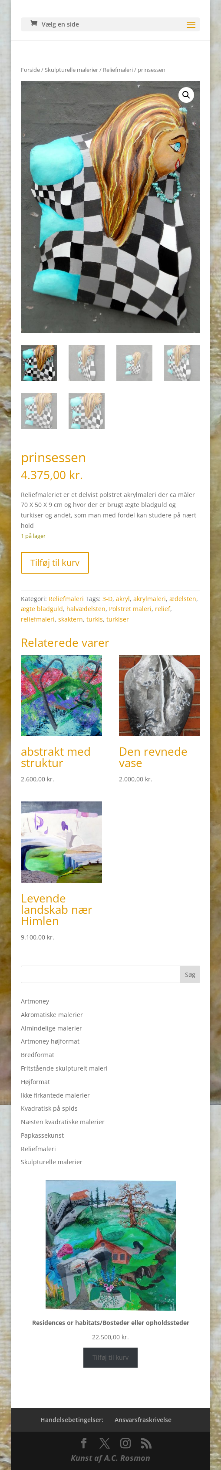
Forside (30, 70)
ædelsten (182, 599)
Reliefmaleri (118, 70)
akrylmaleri (149, 599)
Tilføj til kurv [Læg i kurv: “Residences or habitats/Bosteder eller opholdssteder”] (110, 1357)
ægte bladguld (42, 609)
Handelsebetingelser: (71, 1420)
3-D (107, 599)
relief (162, 609)
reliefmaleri (38, 619)
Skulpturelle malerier (71, 70)
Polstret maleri (130, 609)
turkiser (117, 619)
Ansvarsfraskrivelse (143, 1420)
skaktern (70, 619)
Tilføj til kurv (54, 562)
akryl (123, 599)
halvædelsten (86, 609)
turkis (94, 619)
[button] (186, 95)
